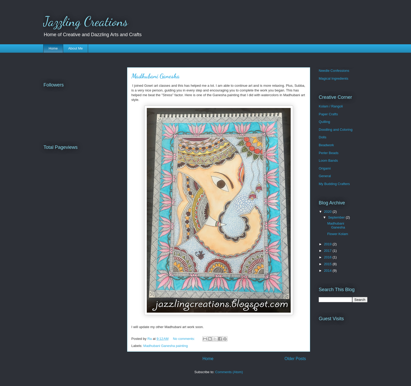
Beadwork (326, 145)
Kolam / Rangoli (331, 106)
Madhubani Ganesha (155, 76)
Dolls (322, 137)
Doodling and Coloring (336, 130)
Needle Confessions (334, 71)
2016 (328, 257)
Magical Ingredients (333, 78)
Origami (325, 168)
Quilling (324, 122)
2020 (328, 212)
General (325, 176)
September (337, 217)
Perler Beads (328, 153)
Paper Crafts (328, 114)
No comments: (184, 339)
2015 (328, 264)
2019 (328, 244)
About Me (75, 48)
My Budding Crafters (334, 184)
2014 (328, 271)
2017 (328, 251)
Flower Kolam (337, 234)
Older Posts (295, 358)
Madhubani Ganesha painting (165, 346)
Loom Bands (328, 160)
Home (53, 48)
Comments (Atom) (229, 372)
